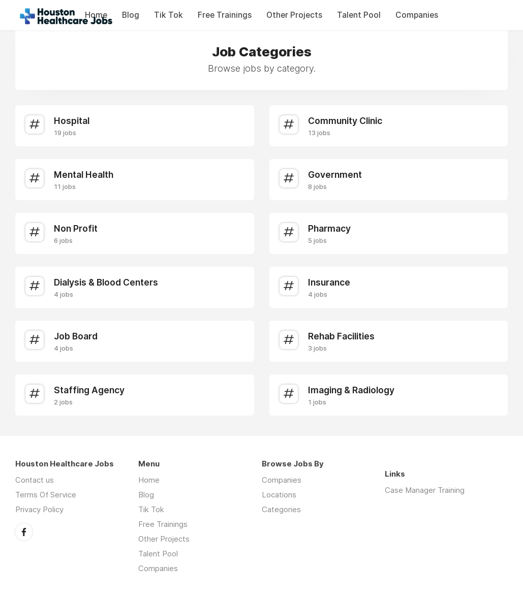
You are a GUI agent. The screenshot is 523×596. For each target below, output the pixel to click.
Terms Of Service (45, 494)
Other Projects (294, 15)
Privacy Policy (39, 509)
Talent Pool (359, 15)
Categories (281, 509)
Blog (130, 15)
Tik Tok (168, 15)
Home (149, 480)
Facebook (24, 532)
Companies (416, 15)
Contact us (34, 480)
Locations (279, 494)
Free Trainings (225, 15)
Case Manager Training (425, 490)
